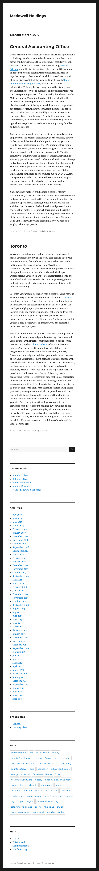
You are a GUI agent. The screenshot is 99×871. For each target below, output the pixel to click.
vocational (38, 812)
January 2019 (19, 532)
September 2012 (21, 648)
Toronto (18, 246)
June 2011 (17, 691)
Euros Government (22, 482)
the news (49, 807)
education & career (61, 769)
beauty (55, 752)
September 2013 (21, 605)
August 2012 (19, 652)
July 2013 (17, 612)
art (31, 752)
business (37, 758)
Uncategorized (20, 727)
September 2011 (21, 684)
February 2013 (20, 630)
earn (32, 769)
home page (46, 785)
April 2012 (18, 666)
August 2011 (19, 688)
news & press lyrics (39, 431)
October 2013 (19, 601)
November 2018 (20, 540)
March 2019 (18, 525)
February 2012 (20, 673)
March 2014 (18, 583)
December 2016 (20, 551)
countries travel (19, 769)
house (58, 785)
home (14, 785)
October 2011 (19, 681)
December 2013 (20, 594)
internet (39, 790)
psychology (17, 801)
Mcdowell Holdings (28, 16)
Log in (16, 838)
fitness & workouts (42, 774)
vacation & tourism (20, 812)
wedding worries (55, 812)
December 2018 (20, 536)
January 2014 (19, 590)
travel (60, 807)
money (28, 796)
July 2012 (17, 655)
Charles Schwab (40, 344)
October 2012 (19, 644)
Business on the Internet (58, 758)
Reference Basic (20, 479)
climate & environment (23, 763)
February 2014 (20, 587)
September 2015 (21, 576)
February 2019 (20, 529)
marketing (16, 796)
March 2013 (18, 626)
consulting (65, 763)
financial (25, 774)
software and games (21, 807)
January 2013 (19, 634)
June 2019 (18, 518)
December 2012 (20, 637)
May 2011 (17, 695)
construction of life (47, 763)
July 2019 (17, 514)
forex (57, 774)
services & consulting (47, 801)
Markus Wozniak (21, 486)
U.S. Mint (67, 297)
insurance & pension (21, 790)
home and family (29, 785)
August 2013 (19, 608)
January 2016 (19, 561)
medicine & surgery (47, 231)
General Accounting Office (39, 46)
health (35, 231)
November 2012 (20, 641)
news (38, 796)
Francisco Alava (20, 475)
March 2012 (18, 670)
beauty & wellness (20, 758)
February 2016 (20, 558)
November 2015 (20, 569)
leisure (54, 790)
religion (30, 801)
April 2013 (18, 623)
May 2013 (17, 619)
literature (65, 790)
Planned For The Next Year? (27, 490)
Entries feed (19, 842)
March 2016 (18, 554)
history (38, 780)
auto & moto (42, 752)
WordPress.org (20, 849)
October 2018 (19, 543)
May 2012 (17, 662)
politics (69, 796)
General (27, 231)
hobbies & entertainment (58, 780)
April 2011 (17, 699)
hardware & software (21, 780)
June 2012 (17, 659)
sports (38, 807)
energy (14, 774)
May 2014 (17, 579)
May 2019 (17, 522)
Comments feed (21, 845)
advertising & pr (19, 752)
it (47, 790)
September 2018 (21, 547)
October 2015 (19, 572)
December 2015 (20, 565)
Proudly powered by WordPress (41, 863)
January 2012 (19, 677)
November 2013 (20, 597)
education (43, 769)
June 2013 (17, 616)
